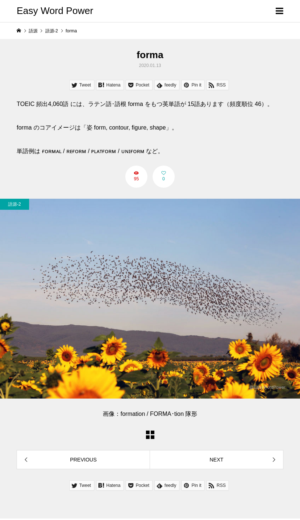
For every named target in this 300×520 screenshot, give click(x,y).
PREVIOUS (83, 460)
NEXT (216, 460)
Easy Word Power (55, 10)
